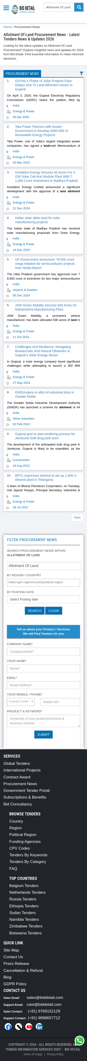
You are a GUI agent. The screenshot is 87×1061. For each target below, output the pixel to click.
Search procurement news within (36, 553)
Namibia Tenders (24, 919)
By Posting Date (20, 592)
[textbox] (44, 582)
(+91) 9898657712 (44, 1018)
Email (12, 678)
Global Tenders (16, 763)
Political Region (22, 834)
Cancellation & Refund (23, 970)
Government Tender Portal (26, 790)
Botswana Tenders (25, 933)
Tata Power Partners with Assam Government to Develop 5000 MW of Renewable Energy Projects (41, 131)
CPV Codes (19, 848)
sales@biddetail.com (45, 997)
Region (15, 828)
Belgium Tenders (24, 886)
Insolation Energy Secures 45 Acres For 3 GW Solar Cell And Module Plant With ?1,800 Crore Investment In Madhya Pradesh (46, 177)
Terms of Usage (32, 1054)
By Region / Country (24, 575)
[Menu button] (7, 7)
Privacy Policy (55, 1054)
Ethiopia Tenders (24, 906)
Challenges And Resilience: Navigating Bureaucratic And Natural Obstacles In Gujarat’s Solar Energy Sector (43, 351)
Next (77, 517)
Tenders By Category (27, 862)
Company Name (20, 644)
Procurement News (22, 74)
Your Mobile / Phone (24, 694)
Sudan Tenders (22, 913)
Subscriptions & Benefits (24, 797)
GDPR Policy (14, 984)
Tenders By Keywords (28, 855)
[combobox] (43, 583)
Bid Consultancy (17, 804)
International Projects (22, 770)
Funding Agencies (25, 841)
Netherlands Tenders (27, 892)
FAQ (13, 868)
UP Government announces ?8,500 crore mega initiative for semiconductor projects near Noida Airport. (45, 264)
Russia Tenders (22, 899)
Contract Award (16, 777)
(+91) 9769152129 (44, 1011)
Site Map (11, 950)
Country (16, 821)
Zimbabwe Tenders (25, 926)
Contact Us (13, 957)
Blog (7, 977)
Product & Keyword (24, 711)
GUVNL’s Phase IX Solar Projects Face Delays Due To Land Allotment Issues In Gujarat (43, 85)
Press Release (16, 963)
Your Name (16, 661)
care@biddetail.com (44, 1004)
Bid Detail (72, 1049)
